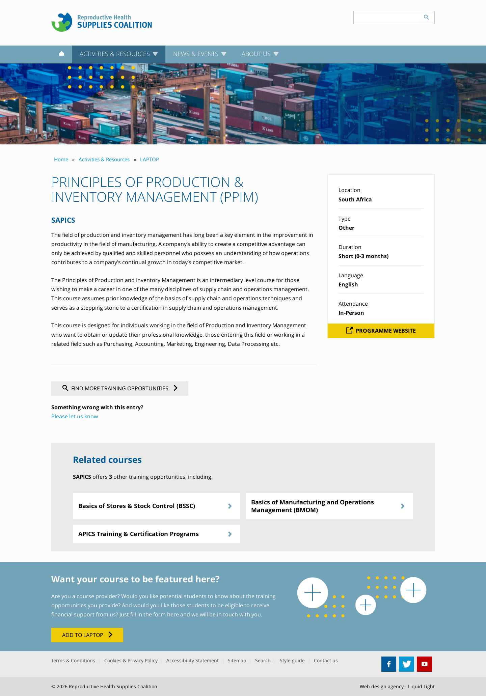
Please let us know (74, 416)
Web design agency (382, 686)
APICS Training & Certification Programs (138, 534)
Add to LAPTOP (82, 635)
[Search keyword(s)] (386, 17)
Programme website (386, 330)
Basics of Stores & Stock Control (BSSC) (136, 506)
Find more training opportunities (119, 388)
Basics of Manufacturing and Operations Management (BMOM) (312, 506)
